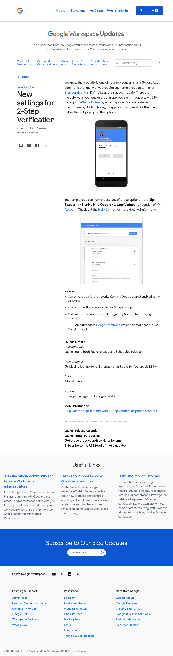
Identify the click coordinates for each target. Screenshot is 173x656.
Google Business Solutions (133, 614)
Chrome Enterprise (128, 608)
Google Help (20, 614)
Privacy (75, 651)
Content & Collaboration (47, 63)
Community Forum (24, 608)
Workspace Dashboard (26, 619)
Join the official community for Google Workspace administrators (28, 481)
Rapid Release (38, 128)
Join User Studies (127, 625)
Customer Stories (75, 603)
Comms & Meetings (24, 63)
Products (62, 10)
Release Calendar (117, 10)
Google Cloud (125, 598)
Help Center (95, 10)
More (105, 63)
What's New (19, 625)
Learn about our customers (139, 476)
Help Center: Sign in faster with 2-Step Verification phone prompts (111, 411)
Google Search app (108, 325)
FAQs (67, 625)
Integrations (72, 630)
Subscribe (149, 11)
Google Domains (126, 603)
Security (69, 598)
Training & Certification (79, 636)
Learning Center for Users (29, 603)
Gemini (64, 63)
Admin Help (19, 598)
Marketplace (72, 619)
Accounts (22, 128)
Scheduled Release (27, 132)
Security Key (91, 102)
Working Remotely (76, 608)
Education (94, 63)
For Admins (78, 10)
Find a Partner (73, 614)
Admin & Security (78, 63)
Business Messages (128, 619)
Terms (83, 651)
